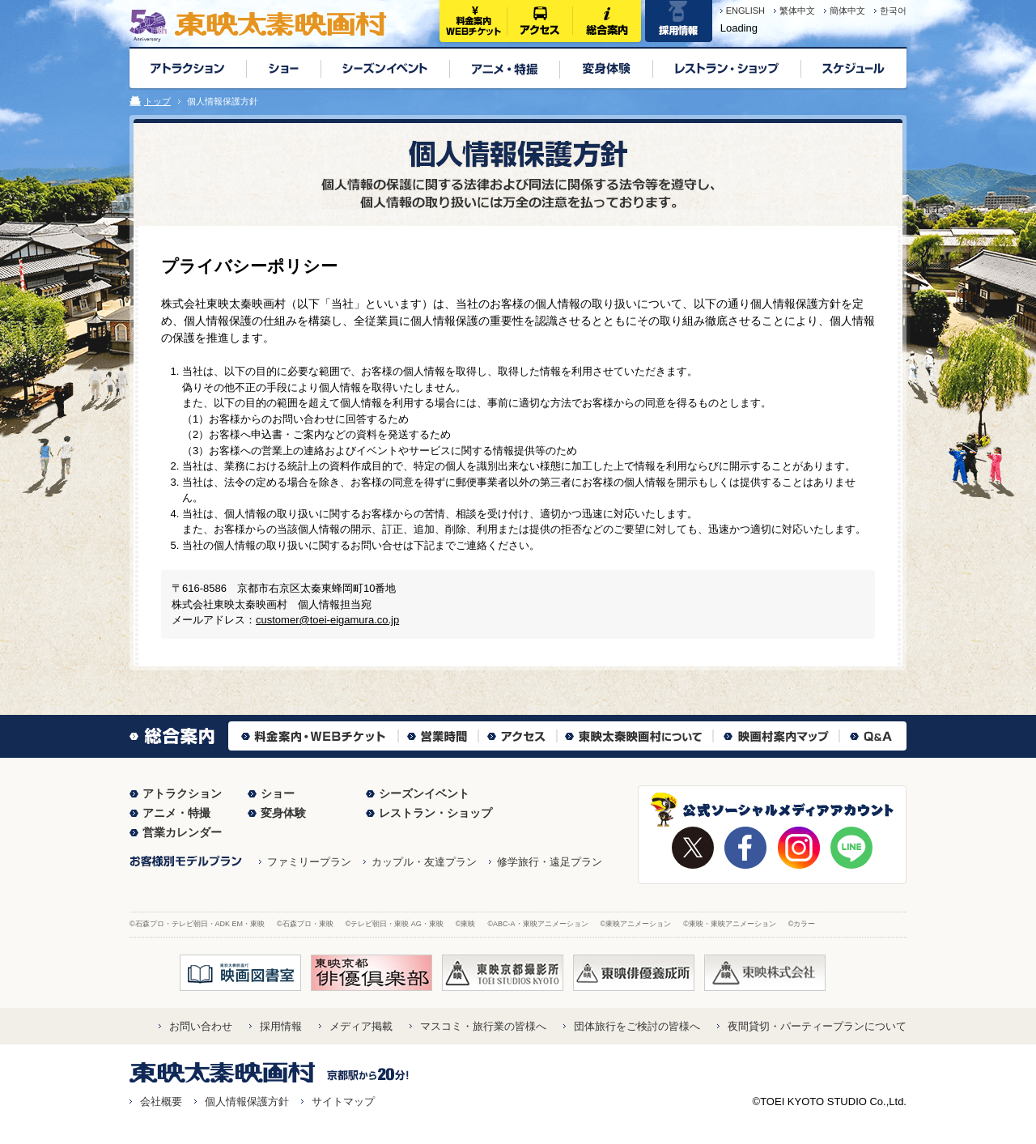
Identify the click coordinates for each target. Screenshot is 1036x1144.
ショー (278, 793)
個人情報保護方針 (247, 1101)
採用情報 (281, 1026)
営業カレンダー (182, 832)
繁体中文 (797, 10)
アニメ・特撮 (176, 812)
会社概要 (161, 1101)
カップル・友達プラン (424, 862)
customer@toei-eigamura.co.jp (327, 620)
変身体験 (283, 812)
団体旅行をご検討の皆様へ (637, 1026)
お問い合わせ (200, 1026)
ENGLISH (745, 10)
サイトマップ (343, 1101)
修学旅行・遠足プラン (549, 862)
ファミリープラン (309, 862)
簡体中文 (847, 10)
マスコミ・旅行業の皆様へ (483, 1026)
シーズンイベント (424, 793)
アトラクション (182, 793)
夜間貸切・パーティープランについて (817, 1026)
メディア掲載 (361, 1026)
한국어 (893, 10)
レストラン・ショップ (435, 812)
